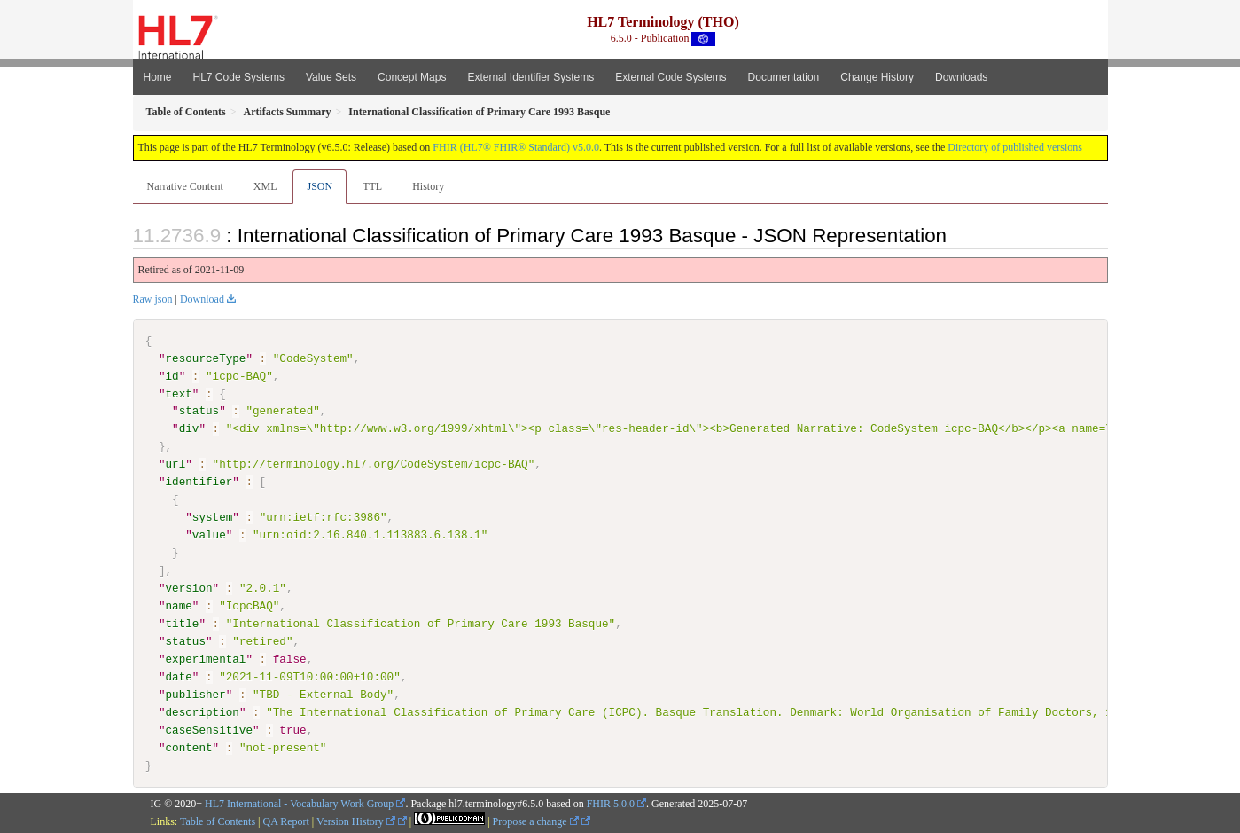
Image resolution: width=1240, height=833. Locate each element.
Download (202, 299)
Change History (877, 77)
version (189, 588)
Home (158, 77)
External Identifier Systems (530, 77)
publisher (196, 694)
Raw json (153, 299)
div (189, 428)
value (209, 535)
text (179, 393)
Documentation (784, 77)
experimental (206, 659)
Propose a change (536, 821)
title (182, 624)
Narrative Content (185, 186)
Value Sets (331, 77)
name (179, 606)
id (172, 376)
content (189, 747)
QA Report (286, 821)
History (428, 186)
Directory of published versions (1015, 147)
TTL (372, 186)
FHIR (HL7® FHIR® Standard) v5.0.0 (516, 147)
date (179, 676)
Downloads (961, 77)
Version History (355, 821)
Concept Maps (412, 77)
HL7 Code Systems (239, 77)
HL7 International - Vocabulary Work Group (299, 804)
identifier (199, 482)
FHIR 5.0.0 (611, 804)
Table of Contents (217, 821)
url (176, 464)
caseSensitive (209, 729)
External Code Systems (670, 77)
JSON (319, 186)
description (202, 711)
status (199, 411)
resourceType (206, 358)
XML (265, 186)
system (212, 517)
